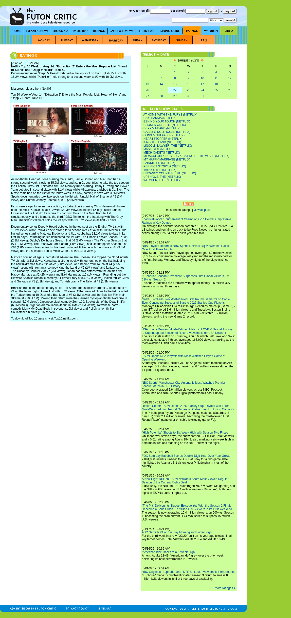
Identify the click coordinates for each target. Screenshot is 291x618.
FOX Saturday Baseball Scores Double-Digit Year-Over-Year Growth (186, 456)
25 (216, 90)
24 (202, 90)
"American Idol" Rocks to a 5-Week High (168, 552)
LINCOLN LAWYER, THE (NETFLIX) (168, 145)
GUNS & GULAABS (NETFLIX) (164, 135)
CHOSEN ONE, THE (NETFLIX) (165, 125)
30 (188, 96)
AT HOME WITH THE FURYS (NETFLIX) (170, 114)
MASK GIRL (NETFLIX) (159, 149)
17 (202, 84)
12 (229, 78)
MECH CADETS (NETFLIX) (162, 152)
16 (188, 84)
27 (147, 96)
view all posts (202, 210)
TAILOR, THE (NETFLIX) (159, 170)
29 (175, 96)
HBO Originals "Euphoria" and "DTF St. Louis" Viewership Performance (188, 572)
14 (161, 84)
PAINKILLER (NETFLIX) (159, 163)
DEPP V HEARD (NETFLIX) (162, 128)
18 (216, 84)
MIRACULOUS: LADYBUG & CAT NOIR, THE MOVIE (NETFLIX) (186, 156)
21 (161, 90)
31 (202, 96)
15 (175, 84)
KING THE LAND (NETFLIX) (162, 142)
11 (216, 78)
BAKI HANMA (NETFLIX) (160, 118)
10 (202, 78)
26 (229, 90)
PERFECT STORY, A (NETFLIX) (165, 166)
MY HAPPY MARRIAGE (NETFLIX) (167, 159)
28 (161, 96)
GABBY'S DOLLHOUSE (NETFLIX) (167, 132)
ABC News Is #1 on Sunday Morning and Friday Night (177, 532)
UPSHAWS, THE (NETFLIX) (162, 177)
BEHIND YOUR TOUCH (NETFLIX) (167, 121)
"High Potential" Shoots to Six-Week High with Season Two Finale (185, 432)
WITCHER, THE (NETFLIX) (162, 180)
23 (188, 90)
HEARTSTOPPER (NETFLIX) (163, 138)
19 (229, 84)
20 (147, 90)
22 (175, 90)
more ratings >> (225, 588)
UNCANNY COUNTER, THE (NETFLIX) (170, 173)
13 (147, 84)
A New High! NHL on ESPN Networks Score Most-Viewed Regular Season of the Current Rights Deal (185, 480)
